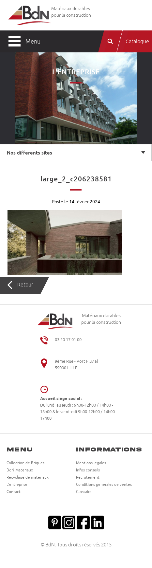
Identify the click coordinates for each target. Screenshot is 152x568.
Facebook (83, 521)
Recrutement (87, 477)
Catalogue (137, 41)
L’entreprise (17, 485)
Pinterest (54, 521)
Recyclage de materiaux (28, 477)
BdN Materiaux (20, 470)
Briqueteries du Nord (29, 15)
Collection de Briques (25, 463)
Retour (25, 285)
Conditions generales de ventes (104, 485)
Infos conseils (88, 470)
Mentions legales (91, 463)
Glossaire (84, 492)
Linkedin (97, 521)
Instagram (68, 521)
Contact (14, 492)
